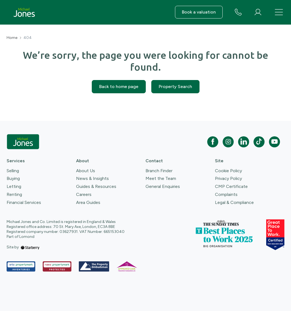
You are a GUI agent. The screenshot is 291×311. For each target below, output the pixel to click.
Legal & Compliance (234, 202)
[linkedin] (243, 141)
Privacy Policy (228, 178)
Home (12, 38)
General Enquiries (163, 186)
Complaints (226, 194)
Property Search (175, 86)
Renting (14, 194)
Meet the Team (161, 178)
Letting (14, 186)
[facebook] (212, 141)
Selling (13, 170)
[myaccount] (258, 12)
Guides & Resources (96, 186)
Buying (13, 178)
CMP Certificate (231, 186)
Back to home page (118, 86)
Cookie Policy (228, 170)
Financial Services (24, 202)
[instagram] (228, 141)
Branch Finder (159, 170)
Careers (83, 194)
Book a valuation (199, 12)
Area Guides (88, 202)
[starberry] (30, 247)
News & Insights (92, 178)
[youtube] (274, 141)
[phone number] (238, 12)
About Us (85, 170)
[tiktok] (259, 141)
